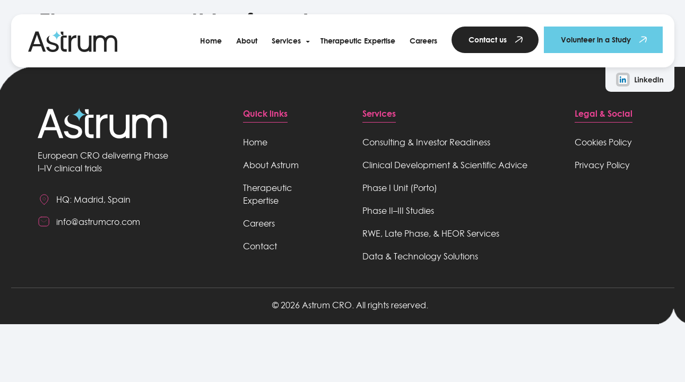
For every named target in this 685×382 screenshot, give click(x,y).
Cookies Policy (603, 142)
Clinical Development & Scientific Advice (444, 165)
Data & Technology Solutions (420, 256)
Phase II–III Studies (398, 210)
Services (286, 40)
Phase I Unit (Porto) (399, 188)
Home (211, 40)
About (246, 40)
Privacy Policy (602, 165)
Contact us (488, 39)
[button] (289, 41)
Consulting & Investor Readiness (426, 142)
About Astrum (271, 165)
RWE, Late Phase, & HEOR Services (430, 233)
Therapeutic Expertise (357, 40)
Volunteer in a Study (596, 39)
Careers (423, 40)
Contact (260, 246)
